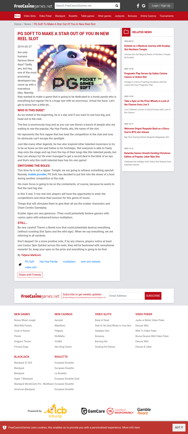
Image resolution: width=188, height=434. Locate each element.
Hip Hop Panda (49, 261)
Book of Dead (102, 320)
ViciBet (58, 341)
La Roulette (60, 373)
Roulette (73, 16)
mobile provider (37, 174)
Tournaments (167, 16)
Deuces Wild (141, 325)
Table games (87, 16)
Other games (104, 16)
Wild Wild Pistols (23, 325)
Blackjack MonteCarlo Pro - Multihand (34, 384)
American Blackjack (24, 389)
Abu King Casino (63, 346)
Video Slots (30, 16)
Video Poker (45, 16)
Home (18, 24)
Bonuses (132, 16)
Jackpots (119, 16)
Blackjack (60, 16)
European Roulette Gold (67, 378)
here (137, 427)
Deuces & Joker (143, 346)
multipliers (69, 261)
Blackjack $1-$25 (23, 362)
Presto (17, 336)
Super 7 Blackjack (23, 378)
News (17, 16)
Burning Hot (101, 341)
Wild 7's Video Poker (146, 330)
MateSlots (60, 325)
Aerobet (59, 320)
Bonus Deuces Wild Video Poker (152, 336)
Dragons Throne (22, 341)
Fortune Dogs (21, 346)
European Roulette (64, 362)
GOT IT (179, 427)
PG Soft (29, 261)
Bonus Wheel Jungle (25, 320)
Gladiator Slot (102, 330)
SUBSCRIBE (153, 295)
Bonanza (99, 336)
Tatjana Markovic (31, 255)
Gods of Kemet (22, 330)
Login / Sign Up (161, 5)
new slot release (90, 261)
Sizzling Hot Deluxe (105, 346)
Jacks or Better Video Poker (150, 320)
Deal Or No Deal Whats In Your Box (113, 325)
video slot (31, 267)
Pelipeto (59, 330)
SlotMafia (60, 336)
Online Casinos (148, 16)
